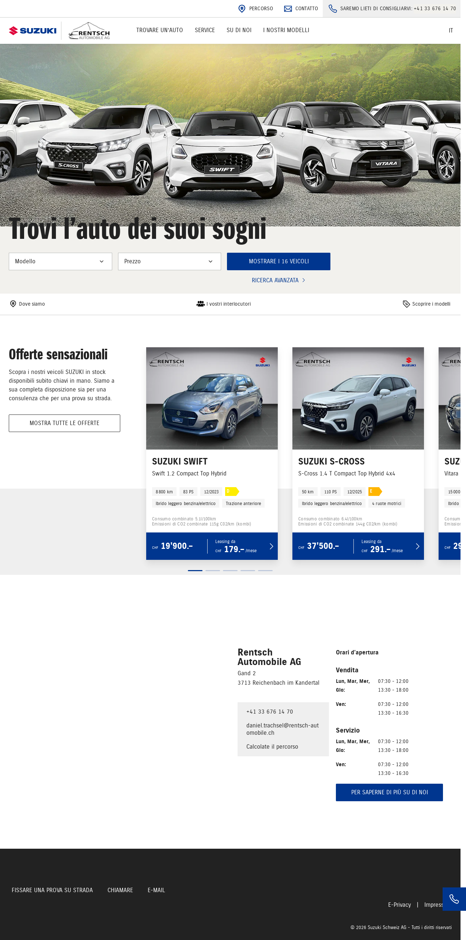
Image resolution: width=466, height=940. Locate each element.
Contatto (300, 9)
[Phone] (454, 899)
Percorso (254, 9)
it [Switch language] (451, 30)
